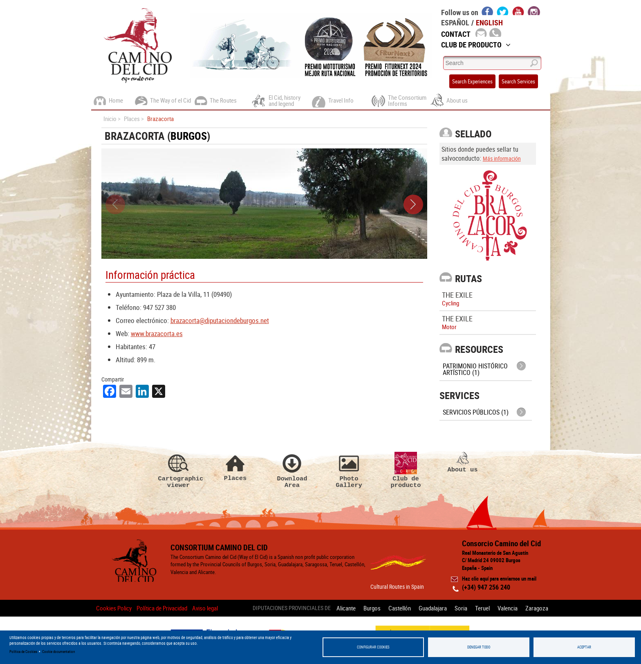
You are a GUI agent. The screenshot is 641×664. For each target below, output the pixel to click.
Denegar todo (478, 647)
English (489, 22)
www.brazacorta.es (157, 333)
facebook (487, 10)
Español (455, 22)
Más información (502, 158)
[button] (413, 204)
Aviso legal (205, 608)
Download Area (292, 470)
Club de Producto (476, 44)
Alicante (346, 608)
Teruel (482, 608)
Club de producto (405, 470)
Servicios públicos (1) (476, 412)
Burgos (188, 136)
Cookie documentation (58, 651)
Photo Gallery (349, 470)
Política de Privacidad (162, 608)
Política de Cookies (23, 651)
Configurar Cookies (373, 647)
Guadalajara (433, 608)
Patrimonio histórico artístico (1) (475, 369)
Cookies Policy (114, 608)
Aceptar (584, 647)
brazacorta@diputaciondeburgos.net (219, 320)
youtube (518, 10)
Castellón (399, 608)
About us (462, 462)
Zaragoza (536, 608)
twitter (503, 10)
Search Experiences (472, 81)
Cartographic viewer (178, 470)
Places (235, 467)
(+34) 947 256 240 (486, 587)
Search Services (518, 81)
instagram (534, 10)
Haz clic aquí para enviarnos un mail (499, 578)
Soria (461, 608)
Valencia (508, 608)
